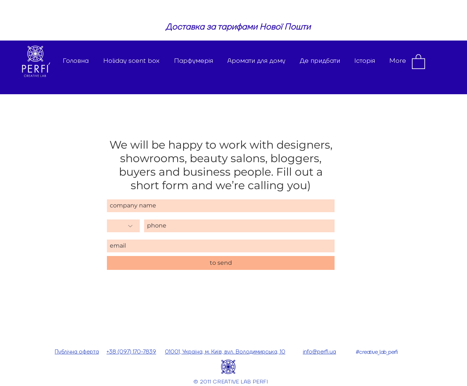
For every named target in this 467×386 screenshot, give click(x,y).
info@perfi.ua (319, 351)
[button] (418, 61)
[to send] (221, 263)
